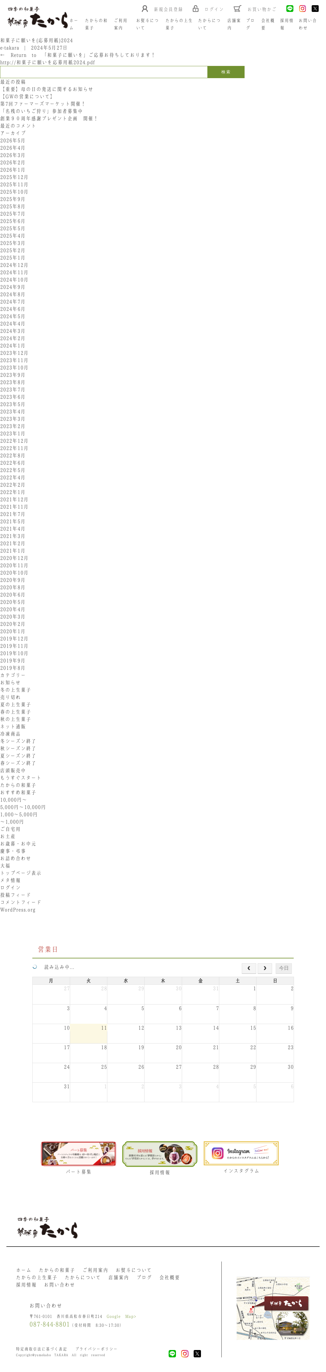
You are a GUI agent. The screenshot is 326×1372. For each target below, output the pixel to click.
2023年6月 (13, 396)
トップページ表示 (20, 873)
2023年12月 (14, 352)
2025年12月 (14, 177)
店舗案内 (118, 1277)
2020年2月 (13, 623)
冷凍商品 (10, 733)
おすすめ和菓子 (18, 792)
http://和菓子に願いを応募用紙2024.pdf (47, 62)
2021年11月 (14, 506)
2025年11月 (14, 184)
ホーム (23, 1270)
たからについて (83, 1277)
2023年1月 (13, 433)
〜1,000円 (12, 821)
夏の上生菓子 (15, 704)
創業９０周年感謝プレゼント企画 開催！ (49, 118)
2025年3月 (13, 243)
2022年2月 (13, 484)
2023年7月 (13, 389)
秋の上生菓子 (15, 719)
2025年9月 (13, 199)
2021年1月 (13, 550)
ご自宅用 (10, 829)
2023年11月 (14, 360)
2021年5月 (13, 521)
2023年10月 (14, 367)
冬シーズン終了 (18, 741)
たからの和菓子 (18, 785)
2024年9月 (13, 286)
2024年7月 (13, 301)
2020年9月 (13, 579)
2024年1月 (13, 345)
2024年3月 (13, 330)
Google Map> (121, 1316)
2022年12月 (14, 440)
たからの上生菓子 (36, 1277)
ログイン (10, 887)
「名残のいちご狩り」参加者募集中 (41, 111)
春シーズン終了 (18, 763)
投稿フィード (15, 894)
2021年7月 (13, 514)
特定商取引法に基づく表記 (41, 1349)
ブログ (144, 1277)
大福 (5, 865)
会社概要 (169, 1277)
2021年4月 (13, 528)
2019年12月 (14, 638)
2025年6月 (13, 221)
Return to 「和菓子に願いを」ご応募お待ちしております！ (78, 54)
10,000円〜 (13, 799)
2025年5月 (13, 228)
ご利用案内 (95, 1270)
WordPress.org (17, 909)
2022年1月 (13, 492)
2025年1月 (13, 257)
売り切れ (10, 697)
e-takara (9, 47)
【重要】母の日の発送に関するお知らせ (46, 89)
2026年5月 (13, 140)
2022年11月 (14, 448)
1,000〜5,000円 (19, 814)
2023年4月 (13, 411)
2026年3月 (13, 155)
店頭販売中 (13, 770)
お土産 (8, 836)
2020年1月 (13, 631)
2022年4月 (13, 477)
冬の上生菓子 (15, 689)
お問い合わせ (59, 1284)
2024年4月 (13, 323)
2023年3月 (13, 418)
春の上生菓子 (15, 711)
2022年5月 (13, 470)
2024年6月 (13, 308)
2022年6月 (13, 462)
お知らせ (10, 682)
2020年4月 (13, 609)
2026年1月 (13, 169)
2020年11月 (14, 565)
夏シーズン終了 (18, 755)
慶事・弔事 (13, 851)
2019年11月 (14, 645)
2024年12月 (14, 264)
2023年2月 (13, 426)
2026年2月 (13, 162)
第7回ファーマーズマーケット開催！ (43, 103)
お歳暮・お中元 (18, 843)
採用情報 (26, 1284)
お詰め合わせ (15, 858)
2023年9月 (13, 374)
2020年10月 (14, 572)
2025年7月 (13, 213)
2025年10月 (14, 191)
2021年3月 (13, 536)
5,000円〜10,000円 (23, 807)
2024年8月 (13, 294)
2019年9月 (13, 660)
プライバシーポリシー (96, 1349)
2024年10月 (14, 279)
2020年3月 (13, 616)
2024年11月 (14, 272)
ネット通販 (13, 726)
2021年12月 (14, 499)
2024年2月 (13, 338)
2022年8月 (13, 455)
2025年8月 (13, 206)
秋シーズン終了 (18, 748)
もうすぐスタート (20, 777)
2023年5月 (13, 404)
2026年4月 (13, 147)
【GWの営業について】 (27, 96)
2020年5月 (13, 601)
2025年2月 (13, 250)
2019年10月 (14, 653)
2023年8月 (13, 382)
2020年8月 (13, 587)
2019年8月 (13, 667)
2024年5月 (13, 316)
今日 (284, 968)
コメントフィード (20, 902)
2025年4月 (13, 235)
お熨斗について (134, 1270)
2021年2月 (13, 543)
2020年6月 (13, 594)
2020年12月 (14, 558)
